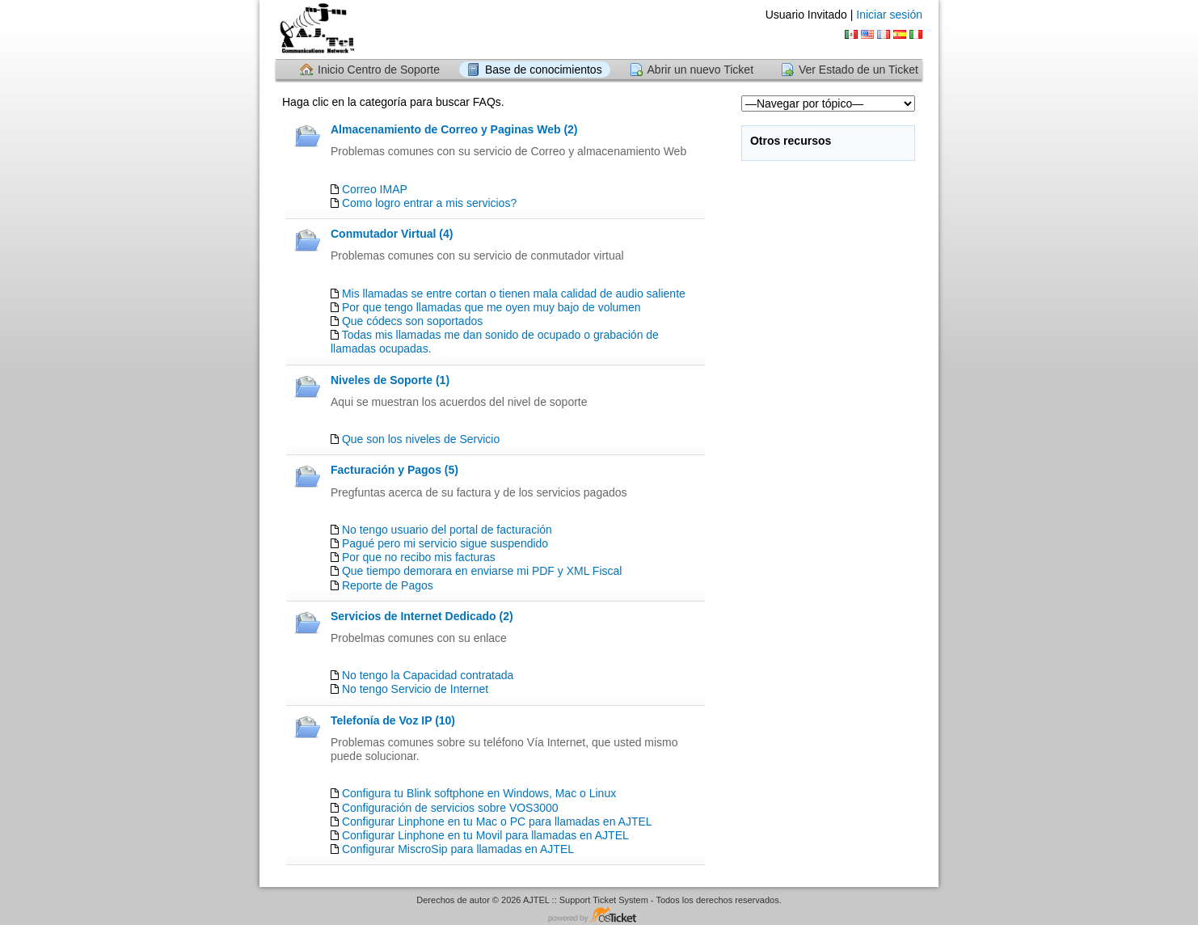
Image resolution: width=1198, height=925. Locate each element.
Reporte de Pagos (387, 585)
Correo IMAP (374, 189)
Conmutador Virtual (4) (392, 233)
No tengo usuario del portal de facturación (447, 529)
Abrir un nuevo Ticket (701, 69)
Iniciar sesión (889, 14)
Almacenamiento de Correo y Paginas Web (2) (454, 129)
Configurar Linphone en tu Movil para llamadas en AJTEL (485, 835)
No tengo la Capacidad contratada (427, 675)
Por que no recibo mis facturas (419, 557)
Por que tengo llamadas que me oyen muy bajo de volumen (491, 307)
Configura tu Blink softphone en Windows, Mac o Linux (479, 793)
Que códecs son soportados (412, 321)
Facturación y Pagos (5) (394, 469)
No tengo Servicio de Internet (415, 688)
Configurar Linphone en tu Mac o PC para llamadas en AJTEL (497, 821)
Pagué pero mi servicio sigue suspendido (445, 543)
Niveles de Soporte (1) (390, 380)
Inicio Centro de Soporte (379, 69)
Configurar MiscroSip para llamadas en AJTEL (458, 849)
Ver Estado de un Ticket (858, 69)
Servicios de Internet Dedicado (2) (422, 616)
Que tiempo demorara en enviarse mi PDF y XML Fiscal (482, 570)
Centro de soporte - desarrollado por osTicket (599, 915)
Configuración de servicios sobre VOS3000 (450, 807)
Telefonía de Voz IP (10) (393, 720)
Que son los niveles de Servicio (421, 439)
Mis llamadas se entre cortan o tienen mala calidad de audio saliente (513, 293)
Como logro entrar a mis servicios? (429, 202)
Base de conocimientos (543, 69)
